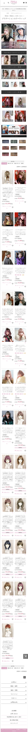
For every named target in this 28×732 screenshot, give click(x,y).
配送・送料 (14, 686)
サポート (14, 698)
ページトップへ (24, 677)
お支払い (14, 682)
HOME (8, 13)
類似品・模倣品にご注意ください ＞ (14, 16)
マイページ (14, 694)
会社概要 (14, 710)
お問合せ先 (14, 702)
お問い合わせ (14, 713)
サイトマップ (14, 723)
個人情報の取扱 (14, 720)
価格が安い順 (10, 163)
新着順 (22, 163)
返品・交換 (14, 690)
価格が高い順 (17, 163)
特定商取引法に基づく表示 (14, 717)
